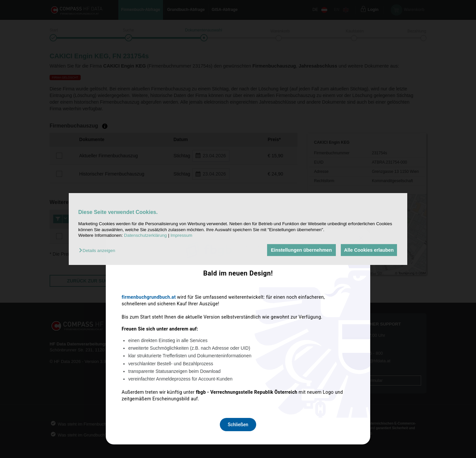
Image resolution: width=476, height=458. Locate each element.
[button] (98, 250)
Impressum (181, 235)
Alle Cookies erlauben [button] (368, 250)
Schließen (238, 316)
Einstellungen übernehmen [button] (300, 250)
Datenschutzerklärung (145, 235)
